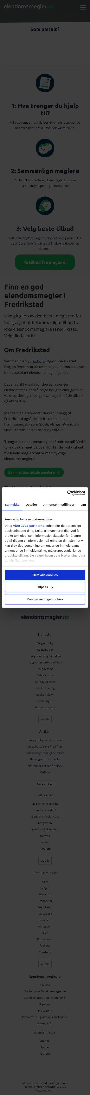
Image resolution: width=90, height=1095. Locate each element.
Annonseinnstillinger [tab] (59, 504)
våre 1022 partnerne (28, 525)
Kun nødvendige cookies (45, 599)
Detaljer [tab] (31, 504)
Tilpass (45, 587)
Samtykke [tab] (12, 504)
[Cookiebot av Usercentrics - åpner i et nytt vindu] (67, 493)
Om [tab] (83, 504)
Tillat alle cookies (45, 575)
